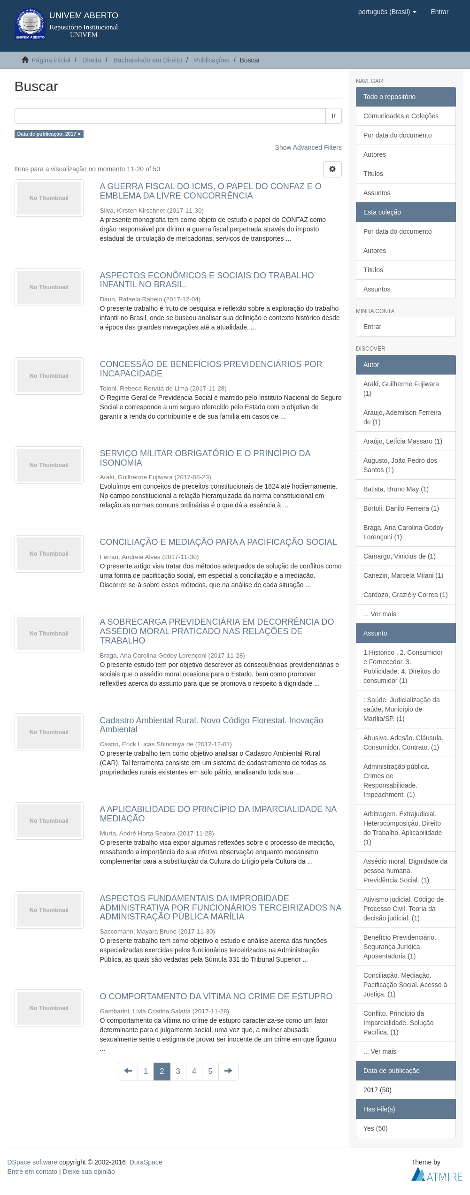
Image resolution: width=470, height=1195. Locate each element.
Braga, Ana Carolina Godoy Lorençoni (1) (403, 532)
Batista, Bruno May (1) (396, 489)
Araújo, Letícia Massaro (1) (402, 441)
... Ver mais (379, 614)
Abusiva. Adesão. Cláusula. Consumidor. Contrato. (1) (403, 742)
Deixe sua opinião (89, 1171)
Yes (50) (375, 1128)
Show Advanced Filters (308, 147)
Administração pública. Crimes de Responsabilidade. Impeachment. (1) (396, 780)
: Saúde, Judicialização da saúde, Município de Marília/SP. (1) (401, 709)
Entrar (372, 326)
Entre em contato (33, 1171)
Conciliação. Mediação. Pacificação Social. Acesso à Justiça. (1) (405, 985)
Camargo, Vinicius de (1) (399, 556)
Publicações (212, 60)
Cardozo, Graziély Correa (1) (405, 594)
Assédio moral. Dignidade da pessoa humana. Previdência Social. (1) (405, 871)
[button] (387, 11)
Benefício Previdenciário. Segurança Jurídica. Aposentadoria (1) (399, 947)
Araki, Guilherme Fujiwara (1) (401, 388)
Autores (374, 154)
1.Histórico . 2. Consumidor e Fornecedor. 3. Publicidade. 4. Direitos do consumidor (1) (403, 666)
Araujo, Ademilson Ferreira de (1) (402, 417)
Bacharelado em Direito (147, 60)
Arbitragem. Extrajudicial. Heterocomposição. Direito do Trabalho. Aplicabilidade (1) (402, 828)
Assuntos (377, 193)
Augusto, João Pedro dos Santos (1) (400, 465)
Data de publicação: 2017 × (49, 134)
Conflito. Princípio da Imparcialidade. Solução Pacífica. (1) (398, 1023)
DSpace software (33, 1162)
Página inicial (50, 60)
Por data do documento (397, 135)
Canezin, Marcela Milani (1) (403, 575)
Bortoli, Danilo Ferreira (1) (401, 508)
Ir (333, 116)
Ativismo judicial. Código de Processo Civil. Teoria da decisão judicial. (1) (403, 909)
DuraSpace (146, 1162)
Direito (91, 60)
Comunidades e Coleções (401, 116)
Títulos (373, 173)
